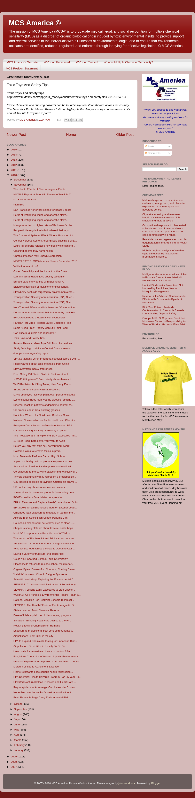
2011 (14, 170)
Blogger (155, 783)
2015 (14, 149)
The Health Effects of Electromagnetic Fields (39, 189)
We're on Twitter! (87, 62)
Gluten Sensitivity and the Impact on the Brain (40, 271)
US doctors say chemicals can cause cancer (39, 487)
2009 (14, 756)
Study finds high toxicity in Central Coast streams (42, 348)
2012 (14, 165)
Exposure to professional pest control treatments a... (43, 630)
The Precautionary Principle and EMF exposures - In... (45, 435)
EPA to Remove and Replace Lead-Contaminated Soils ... (47, 502)
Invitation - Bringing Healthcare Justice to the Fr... (42, 620)
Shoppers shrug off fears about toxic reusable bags (43, 528)
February (19, 745)
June (17, 724)
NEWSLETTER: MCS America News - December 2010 (45, 261)
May (17, 729)
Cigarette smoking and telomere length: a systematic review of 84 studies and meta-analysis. (161, 217)
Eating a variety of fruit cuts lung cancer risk (38, 553)
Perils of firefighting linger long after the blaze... (40, 214)
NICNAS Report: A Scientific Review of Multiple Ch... (44, 194)
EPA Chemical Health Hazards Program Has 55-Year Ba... (47, 676)
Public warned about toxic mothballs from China (41, 363)
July (17, 719)
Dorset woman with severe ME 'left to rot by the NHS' (44, 312)
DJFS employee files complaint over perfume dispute (44, 394)
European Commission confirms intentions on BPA (42, 425)
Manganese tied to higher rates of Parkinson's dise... (44, 225)
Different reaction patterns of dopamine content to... (43, 404)
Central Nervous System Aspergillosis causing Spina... (45, 240)
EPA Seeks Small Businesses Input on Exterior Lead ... (45, 507)
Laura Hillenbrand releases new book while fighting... (44, 245)
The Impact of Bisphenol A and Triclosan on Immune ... (45, 538)
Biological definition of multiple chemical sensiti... (41, 286)
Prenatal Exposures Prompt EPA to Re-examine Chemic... (47, 661)
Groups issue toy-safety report (31, 353)
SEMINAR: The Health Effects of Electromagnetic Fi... (44, 605)
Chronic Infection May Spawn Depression (37, 255)
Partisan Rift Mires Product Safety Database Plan (42, 322)
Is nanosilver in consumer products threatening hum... (44, 492)
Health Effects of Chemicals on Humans (36, 625)
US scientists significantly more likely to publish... (42, 430)
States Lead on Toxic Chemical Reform (36, 610)
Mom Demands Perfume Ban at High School (39, 456)
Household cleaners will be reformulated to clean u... (44, 523)
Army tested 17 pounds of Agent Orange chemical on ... (45, 543)
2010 (14, 175)
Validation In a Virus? (25, 266)
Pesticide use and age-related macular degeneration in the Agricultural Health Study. (164, 242)
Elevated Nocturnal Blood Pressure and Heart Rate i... (44, 682)
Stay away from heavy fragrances (32, 368)
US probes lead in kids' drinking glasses (36, 410)
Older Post (125, 134)
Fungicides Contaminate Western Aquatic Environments (46, 656)
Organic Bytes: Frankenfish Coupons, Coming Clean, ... (45, 569)
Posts (149, 146)
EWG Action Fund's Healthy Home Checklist (39, 317)
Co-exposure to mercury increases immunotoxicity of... (45, 471)
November (20, 184)
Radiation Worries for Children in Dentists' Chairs (42, 415)
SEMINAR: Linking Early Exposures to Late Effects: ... (44, 589)
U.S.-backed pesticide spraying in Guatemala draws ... (45, 481)
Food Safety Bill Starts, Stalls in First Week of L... (42, 374)
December (20, 179)
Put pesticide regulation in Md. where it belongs (41, 230)
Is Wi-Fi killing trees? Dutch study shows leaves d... (43, 379)
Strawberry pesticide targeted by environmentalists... (44, 292)
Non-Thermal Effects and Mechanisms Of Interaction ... (45, 307)
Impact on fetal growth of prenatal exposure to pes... (43, 461)
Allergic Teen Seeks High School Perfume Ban (40, 517)
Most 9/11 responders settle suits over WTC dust (41, 533)
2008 (14, 761)
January (19, 750)
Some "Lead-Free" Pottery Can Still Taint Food (40, 327)
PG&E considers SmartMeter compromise (37, 497)
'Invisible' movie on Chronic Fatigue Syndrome (40, 574)
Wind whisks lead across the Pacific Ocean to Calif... (44, 548)
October (19, 703)
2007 (14, 766)
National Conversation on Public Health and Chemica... (45, 420)
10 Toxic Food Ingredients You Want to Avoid (39, 440)
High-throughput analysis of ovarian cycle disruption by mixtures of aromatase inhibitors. (163, 253)
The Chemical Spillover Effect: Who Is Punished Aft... (44, 235)
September (21, 709)
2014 (14, 154)
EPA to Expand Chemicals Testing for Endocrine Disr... (45, 641)
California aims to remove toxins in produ (37, 451)
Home (71, 134)
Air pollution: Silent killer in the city (33, 635)
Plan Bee (18, 204)
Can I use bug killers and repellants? (34, 332)
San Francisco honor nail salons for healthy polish (42, 209)
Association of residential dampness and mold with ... (44, 466)
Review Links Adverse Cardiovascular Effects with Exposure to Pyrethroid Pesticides (164, 299)
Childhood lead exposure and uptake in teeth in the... (44, 512)
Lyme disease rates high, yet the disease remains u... (44, 399)
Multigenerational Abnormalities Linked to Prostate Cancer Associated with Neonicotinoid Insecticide (164, 277)
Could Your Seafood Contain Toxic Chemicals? (40, 558)
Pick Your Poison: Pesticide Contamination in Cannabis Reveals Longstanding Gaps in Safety (163, 310)
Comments (152, 153)
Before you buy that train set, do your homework (41, 445)
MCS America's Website (22, 62)
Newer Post (16, 134)
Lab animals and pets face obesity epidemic (39, 276)
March (18, 739)
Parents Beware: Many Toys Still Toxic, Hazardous (42, 343)
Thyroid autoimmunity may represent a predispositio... (44, 476)
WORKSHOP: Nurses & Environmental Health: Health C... (47, 594)
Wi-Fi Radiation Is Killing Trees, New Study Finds (42, 384)
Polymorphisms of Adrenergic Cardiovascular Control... (45, 687)
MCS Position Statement (22, 68)
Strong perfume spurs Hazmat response (36, 389)
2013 (14, 159)
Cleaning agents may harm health (33, 250)
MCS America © (35, 23)
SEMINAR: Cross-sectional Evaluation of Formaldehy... (45, 584)
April (17, 734)
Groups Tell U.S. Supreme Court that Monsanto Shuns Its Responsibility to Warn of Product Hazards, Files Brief (163, 321)
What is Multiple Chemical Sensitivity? (128, 62)
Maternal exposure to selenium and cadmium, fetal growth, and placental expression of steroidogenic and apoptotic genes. (163, 205)
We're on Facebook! (57, 62)
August (18, 714)
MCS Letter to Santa (25, 199)
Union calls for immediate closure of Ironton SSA (41, 651)
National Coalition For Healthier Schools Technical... (43, 599)
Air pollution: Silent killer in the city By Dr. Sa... (40, 646)
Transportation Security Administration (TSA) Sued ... (44, 297)
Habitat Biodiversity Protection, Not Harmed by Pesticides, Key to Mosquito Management (162, 288)
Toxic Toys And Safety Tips (29, 338)
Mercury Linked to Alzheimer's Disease (36, 666)
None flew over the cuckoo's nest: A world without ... (43, 692)
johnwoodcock (127, 783)
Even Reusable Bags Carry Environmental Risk (41, 697)
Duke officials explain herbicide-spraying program (42, 615)
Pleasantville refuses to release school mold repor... (43, 564)
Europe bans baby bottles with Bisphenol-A (38, 281)
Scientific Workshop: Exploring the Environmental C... (44, 579)
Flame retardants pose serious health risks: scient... (43, 671)
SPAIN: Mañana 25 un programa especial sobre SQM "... (46, 358)
